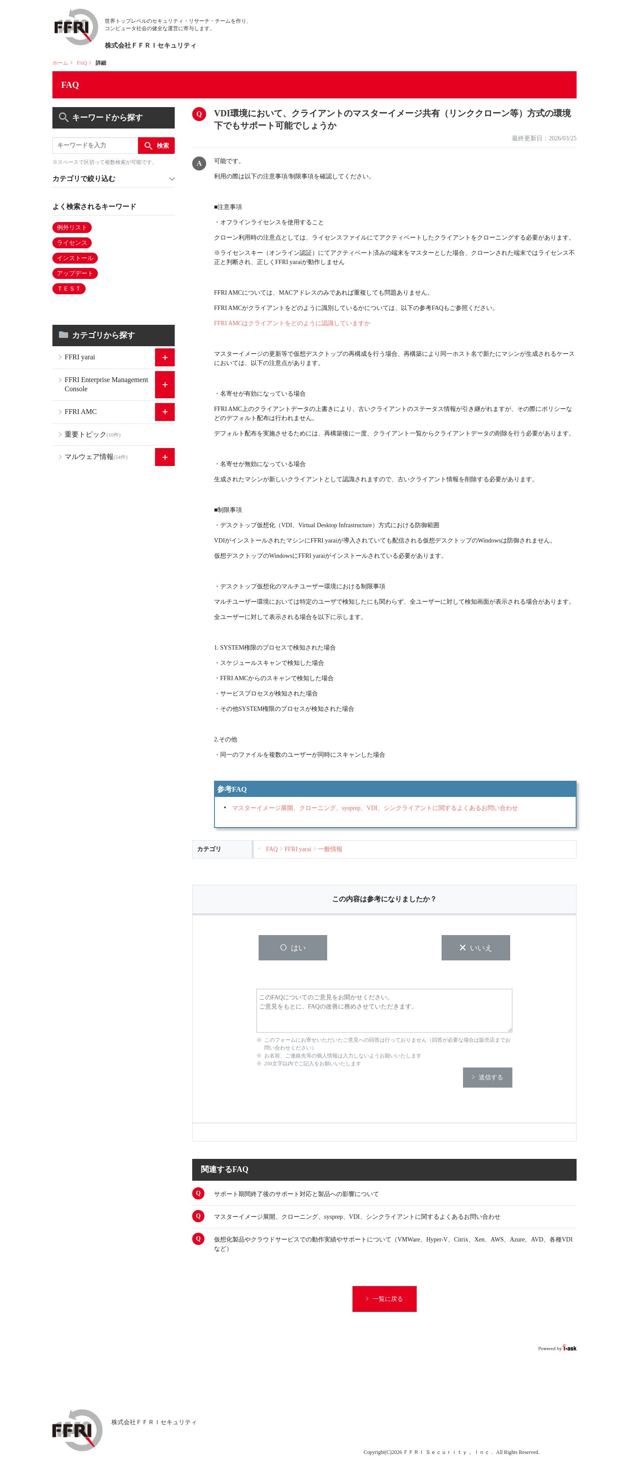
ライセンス (72, 243)
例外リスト (72, 227)
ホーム (60, 63)
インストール (75, 258)
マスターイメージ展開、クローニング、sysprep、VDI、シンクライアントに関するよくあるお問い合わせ (375, 808)
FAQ (82, 63)
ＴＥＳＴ (69, 288)
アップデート (75, 273)
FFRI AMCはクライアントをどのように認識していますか (292, 323)
